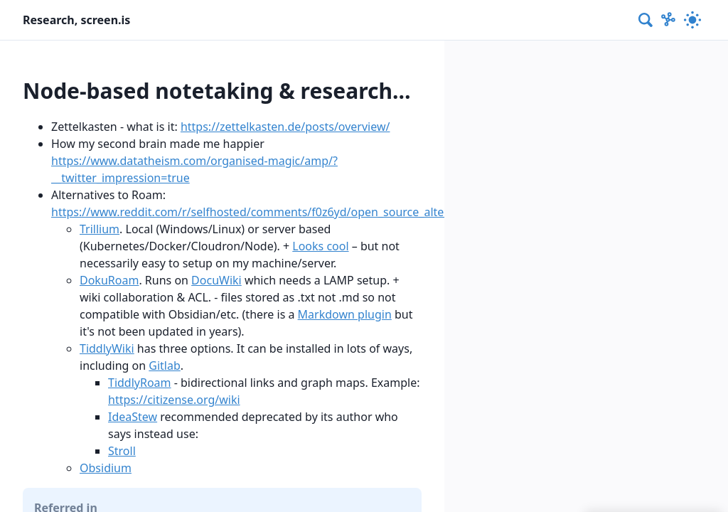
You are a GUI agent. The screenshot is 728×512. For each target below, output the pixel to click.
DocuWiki (216, 280)
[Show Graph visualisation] (668, 20)
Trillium (99, 229)
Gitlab (165, 365)
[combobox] (646, 20)
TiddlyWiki (107, 348)
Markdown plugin (345, 314)
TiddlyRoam (139, 382)
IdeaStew (132, 417)
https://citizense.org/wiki (174, 399)
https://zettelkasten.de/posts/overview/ (285, 126)
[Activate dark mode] (692, 20)
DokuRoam (109, 280)
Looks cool (320, 246)
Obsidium (106, 468)
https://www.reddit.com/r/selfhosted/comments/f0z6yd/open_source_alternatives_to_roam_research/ (321, 212)
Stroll (122, 451)
